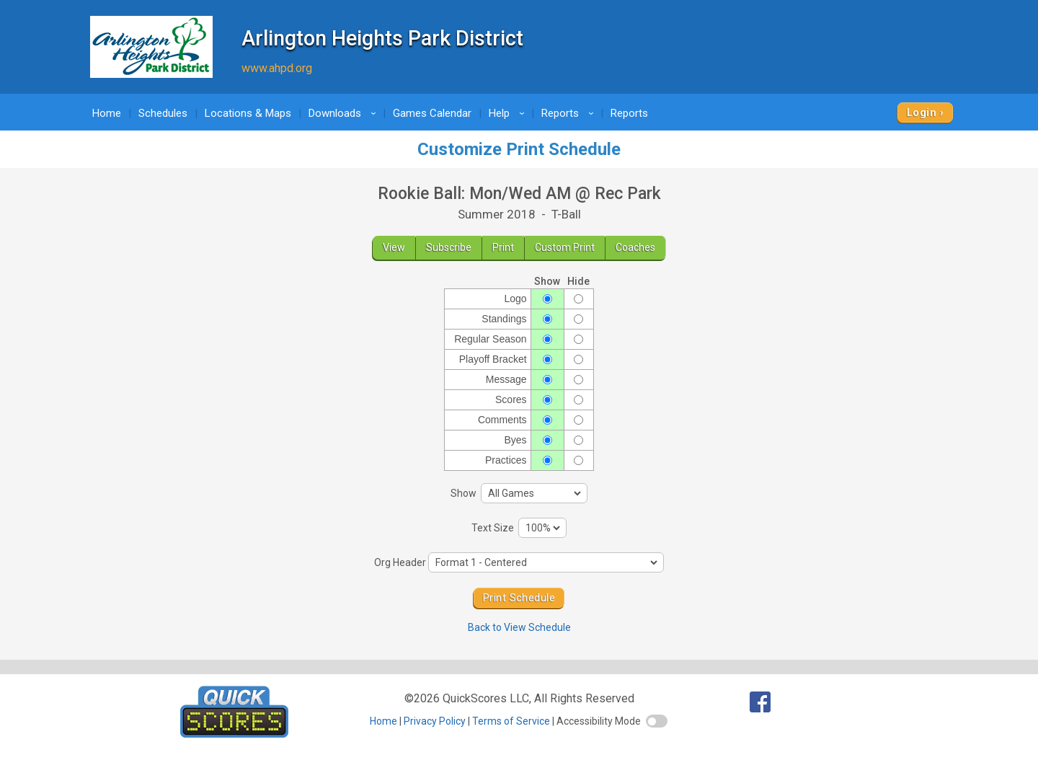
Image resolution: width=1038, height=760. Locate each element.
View (394, 247)
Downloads (345, 113)
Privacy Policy (435, 721)
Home (106, 113)
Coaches (635, 247)
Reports (569, 113)
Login (921, 112)
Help (509, 113)
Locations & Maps (248, 113)
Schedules (162, 113)
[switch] (656, 721)
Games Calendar (432, 113)
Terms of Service (511, 721)
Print (503, 247)
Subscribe (448, 247)
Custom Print (565, 247)
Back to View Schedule (519, 627)
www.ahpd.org (276, 68)
